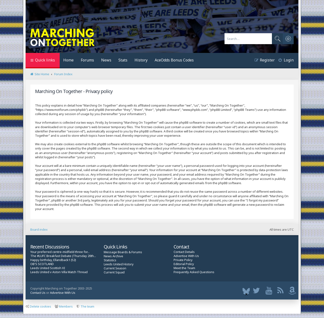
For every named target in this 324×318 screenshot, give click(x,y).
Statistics (110, 260)
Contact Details (184, 252)
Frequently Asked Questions (194, 272)
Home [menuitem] (68, 60)
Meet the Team (184, 268)
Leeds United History (119, 264)
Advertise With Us (186, 256)
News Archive (113, 256)
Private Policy (183, 260)
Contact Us (37, 292)
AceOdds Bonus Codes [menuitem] (174, 60)
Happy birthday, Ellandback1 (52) (53, 260)
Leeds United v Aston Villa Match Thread (59, 272)
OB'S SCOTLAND (42, 264)
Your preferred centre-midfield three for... (60, 252)
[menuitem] (284, 60)
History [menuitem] (141, 60)
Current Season (115, 268)
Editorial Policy (184, 264)
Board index (39, 229)
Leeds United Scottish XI (47, 268)
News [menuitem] (106, 60)
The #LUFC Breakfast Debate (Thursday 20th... (63, 256)
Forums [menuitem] (87, 60)
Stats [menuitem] (122, 60)
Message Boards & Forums (123, 252)
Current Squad (114, 272)
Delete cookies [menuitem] (38, 306)
